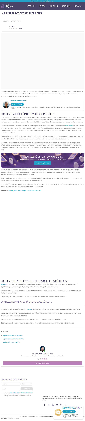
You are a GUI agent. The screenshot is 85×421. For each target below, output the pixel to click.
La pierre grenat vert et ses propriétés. (13, 339)
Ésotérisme (66, 6)
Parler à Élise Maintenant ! (18, 101)
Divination (78, 6)
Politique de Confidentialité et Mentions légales (50, 416)
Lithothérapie (16, 21)
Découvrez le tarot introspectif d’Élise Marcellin (42, 1)
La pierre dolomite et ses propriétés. (13, 335)
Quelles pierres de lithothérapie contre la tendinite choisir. (25, 190)
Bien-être (6, 21)
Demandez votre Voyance (42, 363)
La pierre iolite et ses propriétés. (11, 342)
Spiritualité (54, 6)
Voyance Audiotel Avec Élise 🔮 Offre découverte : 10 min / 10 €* (71, 408)
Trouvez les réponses (42, 163)
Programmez (4, 284)
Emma (12, 26)
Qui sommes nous (23, 416)
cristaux (30, 309)
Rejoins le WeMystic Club (34, 416)
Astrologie (30, 6)
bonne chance (69, 126)
